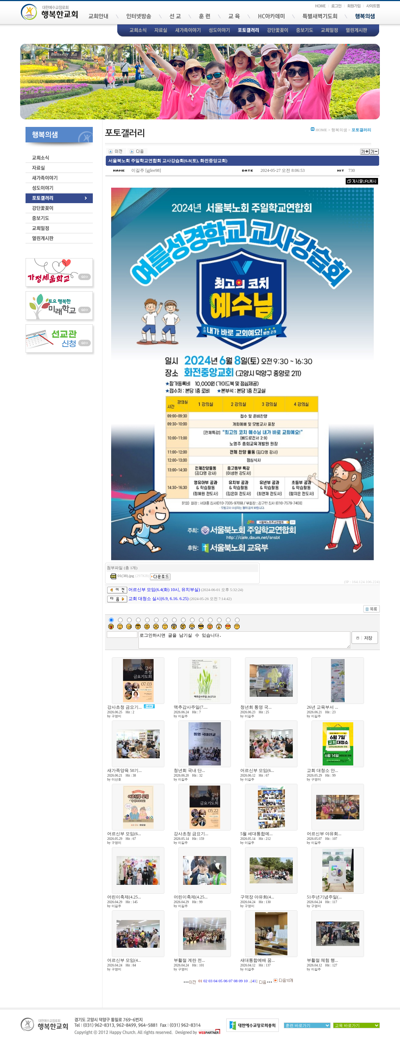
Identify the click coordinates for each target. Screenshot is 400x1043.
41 (254, 981)
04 (216, 981)
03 (211, 981)
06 (226, 981)
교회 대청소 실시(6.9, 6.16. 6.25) (158, 598)
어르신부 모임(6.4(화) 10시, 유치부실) (164, 589)
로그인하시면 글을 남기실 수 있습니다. (244, 640)
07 (231, 981)
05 (221, 981)
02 (206, 981)
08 (236, 981)
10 (246, 981)
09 (241, 981)
